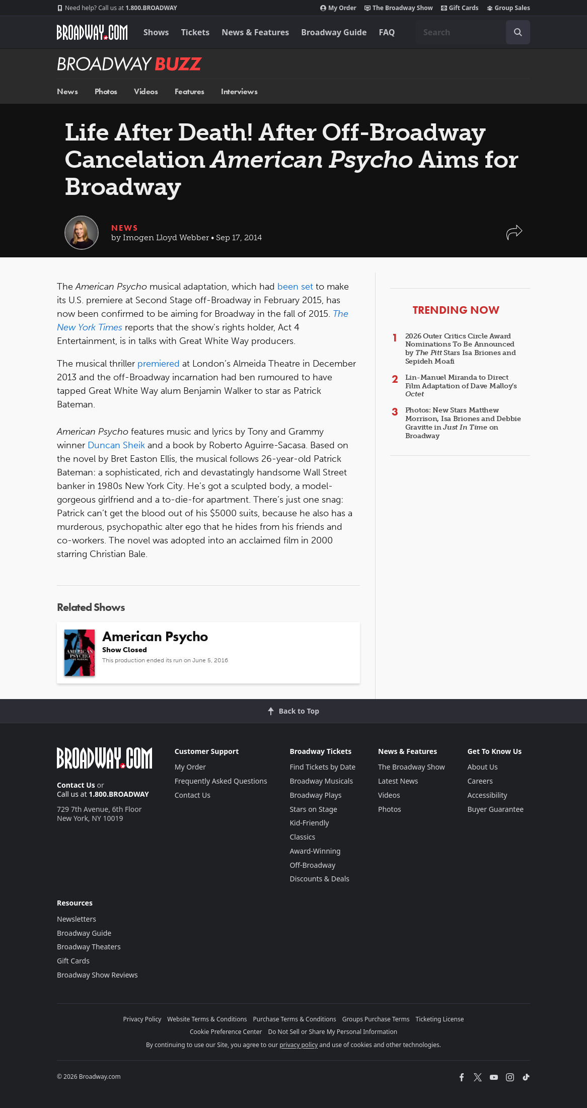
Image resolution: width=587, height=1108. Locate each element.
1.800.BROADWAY (117, 8)
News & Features (255, 32)
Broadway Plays (315, 795)
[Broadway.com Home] (92, 32)
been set (295, 286)
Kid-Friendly (309, 822)
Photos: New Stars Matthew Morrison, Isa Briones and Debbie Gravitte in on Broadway (463, 423)
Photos (106, 91)
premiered (158, 363)
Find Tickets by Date (322, 767)
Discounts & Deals (319, 878)
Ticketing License (440, 1019)
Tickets (195, 32)
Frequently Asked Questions (221, 781)
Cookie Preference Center (226, 1031)
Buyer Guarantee (495, 809)
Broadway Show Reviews (97, 975)
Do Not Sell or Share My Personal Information (332, 1031)
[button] (514, 237)
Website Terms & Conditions (207, 1019)
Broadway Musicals (321, 781)
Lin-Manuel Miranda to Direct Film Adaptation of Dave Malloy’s (461, 386)
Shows (156, 32)
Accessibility (487, 795)
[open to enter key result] (518, 32)
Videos (146, 91)
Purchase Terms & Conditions (294, 1019)
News (67, 91)
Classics (302, 837)
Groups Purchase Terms (376, 1019)
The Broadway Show (398, 8)
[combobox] (472, 32)
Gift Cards (460, 8)
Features (189, 91)
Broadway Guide (333, 32)
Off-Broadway (312, 865)
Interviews (239, 91)
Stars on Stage (313, 809)
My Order (338, 8)
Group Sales (508, 8)
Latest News (398, 781)
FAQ (387, 32)
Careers (479, 781)
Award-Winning (314, 851)
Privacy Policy (142, 1019)
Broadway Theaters (89, 946)
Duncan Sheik (116, 445)
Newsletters (76, 919)
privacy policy (298, 1045)
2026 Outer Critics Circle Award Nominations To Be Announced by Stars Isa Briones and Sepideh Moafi (460, 349)
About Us (482, 767)
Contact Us (76, 785)
